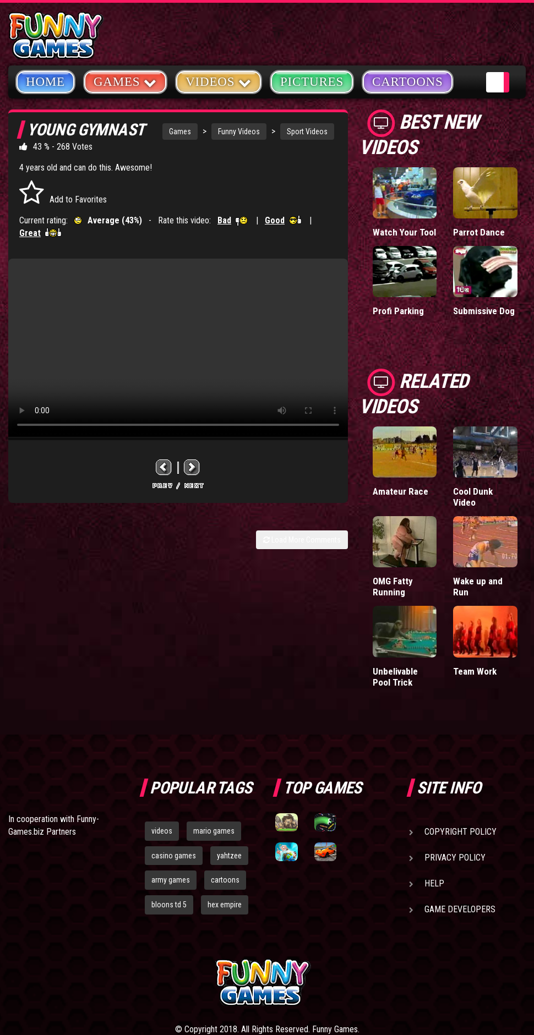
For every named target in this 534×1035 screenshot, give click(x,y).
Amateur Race (400, 491)
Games (180, 131)
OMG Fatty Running (393, 587)
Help (434, 883)
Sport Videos (307, 131)
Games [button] (125, 81)
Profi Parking (398, 310)
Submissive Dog (484, 310)
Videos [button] (219, 81)
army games (170, 879)
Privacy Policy (455, 857)
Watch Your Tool (404, 232)
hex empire (225, 904)
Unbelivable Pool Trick (395, 677)
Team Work (475, 671)
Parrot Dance (479, 232)
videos (161, 830)
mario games (214, 830)
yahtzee (229, 855)
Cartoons (407, 82)
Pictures (312, 82)
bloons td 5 (169, 904)
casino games (173, 855)
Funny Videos (239, 131)
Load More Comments (302, 539)
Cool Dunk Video (473, 497)
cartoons (225, 879)
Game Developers (459, 909)
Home (45, 82)
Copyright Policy (460, 831)
